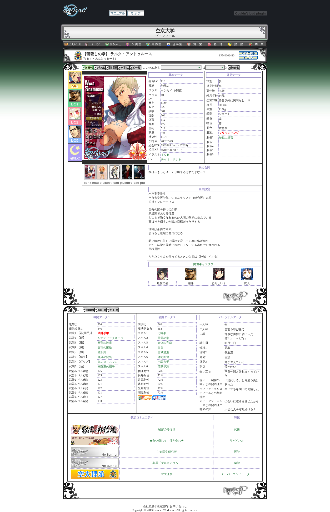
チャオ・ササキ (171, 159)
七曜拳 (162, 333)
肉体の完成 (165, 342)
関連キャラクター (204, 264)
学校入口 (114, 44)
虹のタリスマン (108, 361)
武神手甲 (103, 333)
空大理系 (166, 474)
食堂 (195, 44)
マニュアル (117, 13)
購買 (257, 44)
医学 (237, 451)
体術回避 (163, 357)
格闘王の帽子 (106, 366)
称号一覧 (101, 310)
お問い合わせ (178, 506)
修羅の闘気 (105, 357)
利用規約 (162, 506)
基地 (216, 44)
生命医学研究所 (167, 451)
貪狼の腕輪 (105, 347)
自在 (160, 347)
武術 (237, 429)
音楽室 (175, 44)
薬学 (237, 463)
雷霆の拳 (163, 338)
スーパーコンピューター (237, 474)
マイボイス (124, 67)
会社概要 (149, 506)
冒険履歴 (112, 67)
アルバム (100, 67)
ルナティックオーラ (110, 338)
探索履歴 (89, 310)
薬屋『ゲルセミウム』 (166, 463)
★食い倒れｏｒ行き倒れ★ (167, 440)
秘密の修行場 (166, 429)
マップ (135, 13)
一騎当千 (163, 361)
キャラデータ (88, 67)
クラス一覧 (113, 310)
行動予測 (163, 366)
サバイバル (237, 440)
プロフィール (73, 44)
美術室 (155, 44)
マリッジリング (229, 132)
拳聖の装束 (105, 342)
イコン (93, 44)
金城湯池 (163, 352)
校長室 (134, 44)
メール (135, 67)
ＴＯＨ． (166, 154)
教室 (236, 44)
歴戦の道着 (226, 137)
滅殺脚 (102, 352)
